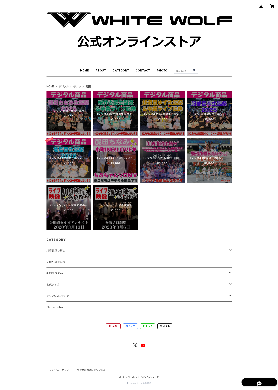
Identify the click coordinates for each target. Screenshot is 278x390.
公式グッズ (52, 284)
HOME (84, 70)
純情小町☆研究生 (57, 261)
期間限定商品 (54, 273)
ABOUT (101, 70)
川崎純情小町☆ (56, 250)
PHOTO (162, 70)
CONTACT (143, 70)
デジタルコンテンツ (70, 86)
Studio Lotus (54, 307)
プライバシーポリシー (60, 369)
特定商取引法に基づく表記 (91, 369)
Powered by (139, 383)
